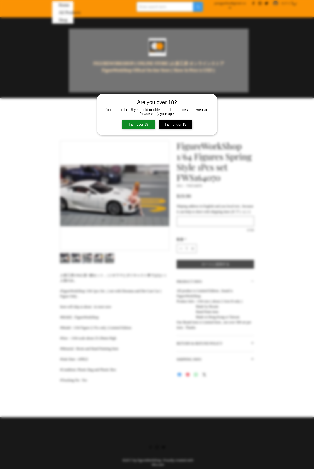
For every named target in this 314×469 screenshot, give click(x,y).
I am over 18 (138, 124)
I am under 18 (175, 124)
